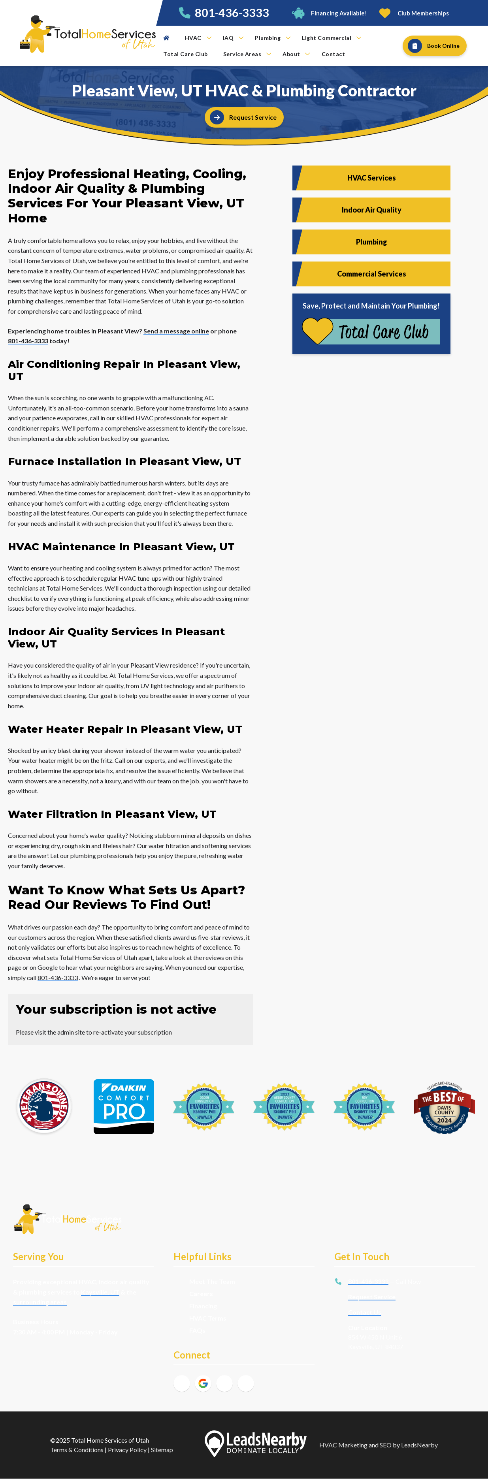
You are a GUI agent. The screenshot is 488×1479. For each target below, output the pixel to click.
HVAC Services (371, 177)
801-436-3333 (232, 12)
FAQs (197, 1330)
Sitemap (162, 1449)
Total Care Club (185, 54)
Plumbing (272, 37)
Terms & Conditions (77, 1449)
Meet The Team (212, 1281)
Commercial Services (371, 273)
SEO (386, 1445)
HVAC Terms (207, 1318)
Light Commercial (331, 37)
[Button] (329, 13)
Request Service (372, 1296)
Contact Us (364, 1312)
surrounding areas (40, 1302)
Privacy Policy (127, 1449)
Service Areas (247, 54)
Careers (201, 1293)
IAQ (233, 37)
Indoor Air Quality (371, 209)
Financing (203, 1306)
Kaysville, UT (100, 1292)
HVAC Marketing (343, 1445)
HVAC (198, 37)
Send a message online (176, 331)
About (296, 54)
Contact (333, 54)
